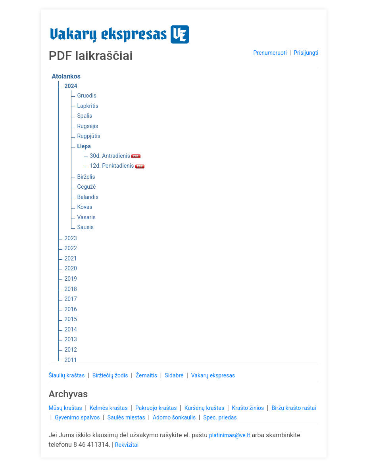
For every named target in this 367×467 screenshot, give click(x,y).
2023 (71, 238)
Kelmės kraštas (109, 408)
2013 (71, 339)
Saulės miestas (127, 417)
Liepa (84, 146)
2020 (71, 268)
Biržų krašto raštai (294, 408)
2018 (71, 289)
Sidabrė (175, 375)
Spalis (84, 116)
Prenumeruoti (269, 53)
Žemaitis (147, 375)
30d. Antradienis (115, 156)
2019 (71, 279)
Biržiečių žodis (110, 375)
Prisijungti (306, 53)
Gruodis (87, 95)
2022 (71, 248)
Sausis (85, 227)
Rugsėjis (87, 126)
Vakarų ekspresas (213, 375)
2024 (71, 86)
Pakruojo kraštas (156, 408)
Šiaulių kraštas (67, 375)
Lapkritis (87, 106)
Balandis (88, 197)
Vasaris (86, 217)
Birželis (86, 177)
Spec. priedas (219, 417)
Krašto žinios (248, 408)
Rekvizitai (126, 445)
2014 (71, 329)
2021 (71, 258)
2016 (71, 309)
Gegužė (86, 187)
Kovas (84, 207)
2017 (71, 299)
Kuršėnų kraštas (205, 408)
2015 (71, 319)
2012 (71, 349)
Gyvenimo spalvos (78, 417)
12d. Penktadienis (117, 166)
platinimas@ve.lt (229, 435)
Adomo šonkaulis (175, 417)
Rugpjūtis (88, 136)
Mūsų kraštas (66, 408)
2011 (71, 360)
